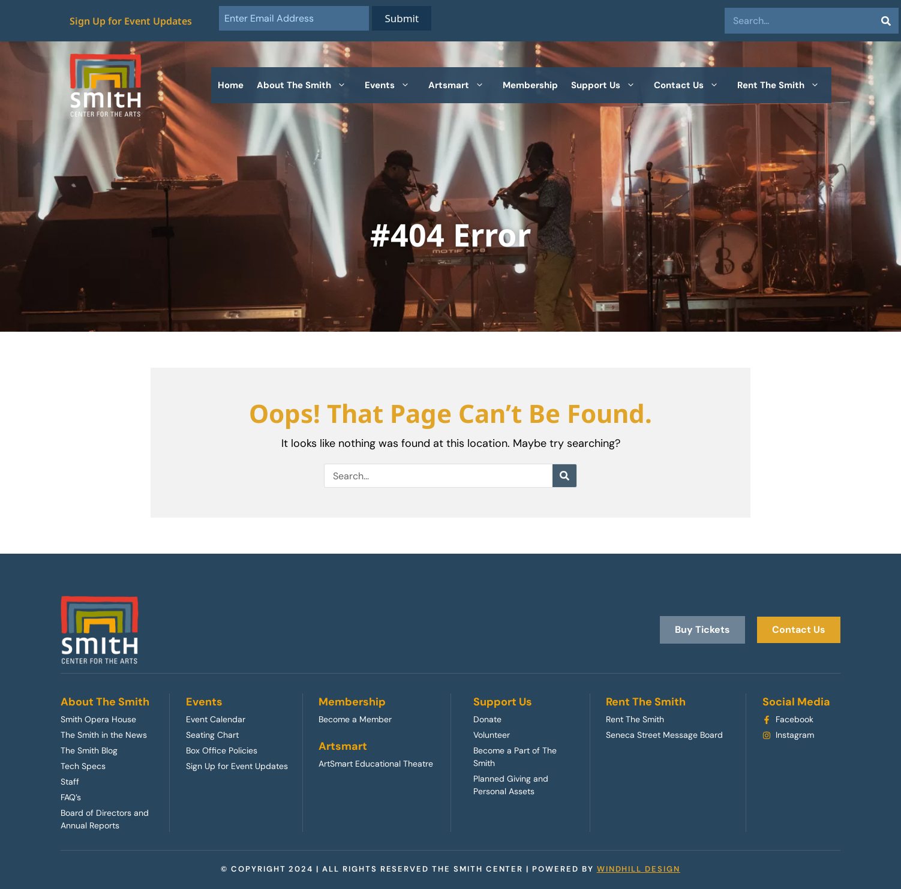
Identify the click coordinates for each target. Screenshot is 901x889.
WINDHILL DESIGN (638, 869)
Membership (530, 85)
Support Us (609, 85)
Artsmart (462, 85)
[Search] (886, 21)
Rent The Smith (784, 85)
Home (231, 85)
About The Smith (307, 85)
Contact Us (692, 85)
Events (393, 85)
